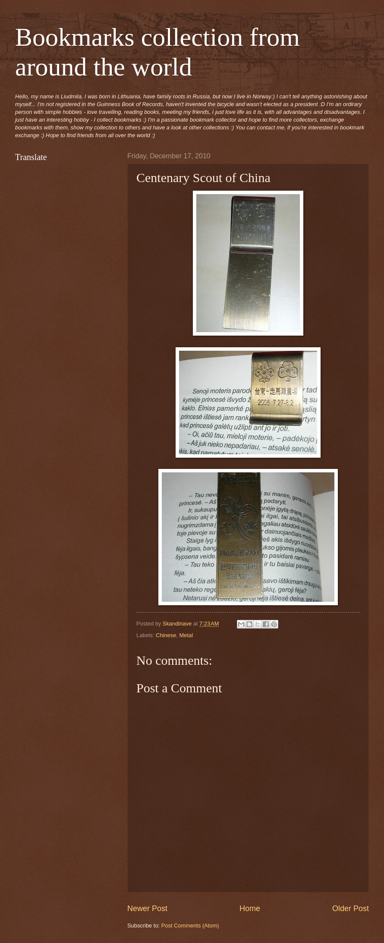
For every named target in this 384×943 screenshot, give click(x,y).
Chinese (166, 635)
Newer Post (147, 908)
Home (249, 908)
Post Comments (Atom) (190, 925)
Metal (186, 635)
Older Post (350, 908)
